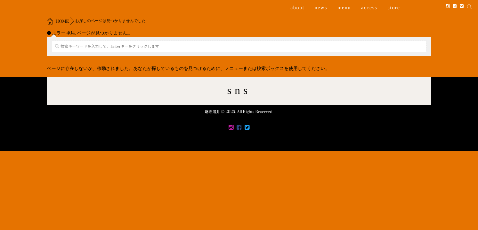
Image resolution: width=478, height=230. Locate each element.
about (297, 8)
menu (344, 8)
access (369, 8)
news (321, 8)
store (393, 8)
